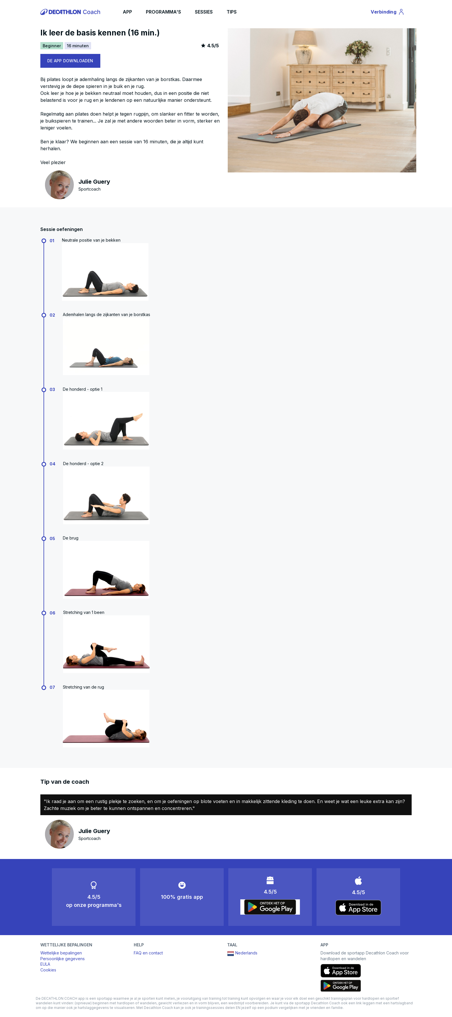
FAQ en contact (148, 952)
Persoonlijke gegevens (62, 958)
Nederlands (242, 953)
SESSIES (204, 12)
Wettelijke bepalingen (61, 952)
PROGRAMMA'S (163, 12)
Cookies (48, 969)
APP (127, 12)
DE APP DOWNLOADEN (70, 60)
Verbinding (388, 12)
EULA (45, 964)
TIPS (232, 12)
